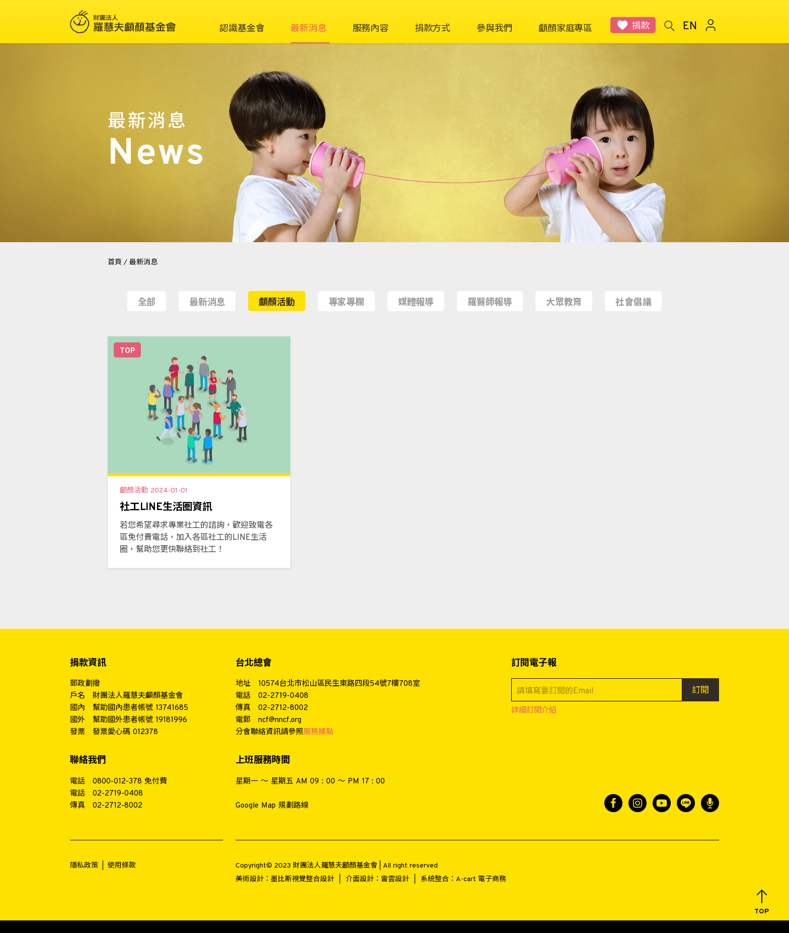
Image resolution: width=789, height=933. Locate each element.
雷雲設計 (395, 879)
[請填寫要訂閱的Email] (596, 689)
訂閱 (700, 690)
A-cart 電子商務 (481, 879)
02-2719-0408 (283, 696)
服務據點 (318, 732)
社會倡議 (633, 303)
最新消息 (207, 303)
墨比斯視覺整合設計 (302, 879)
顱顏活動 (276, 303)
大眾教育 (564, 303)
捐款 (641, 26)
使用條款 (122, 866)
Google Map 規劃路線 (271, 806)
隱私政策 (84, 866)
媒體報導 (416, 303)
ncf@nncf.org (279, 720)
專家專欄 (346, 303)
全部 (147, 303)
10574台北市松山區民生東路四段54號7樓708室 (339, 684)
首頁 (115, 262)
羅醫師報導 (489, 303)
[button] (761, 902)
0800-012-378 (117, 781)
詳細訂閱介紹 (534, 710)
